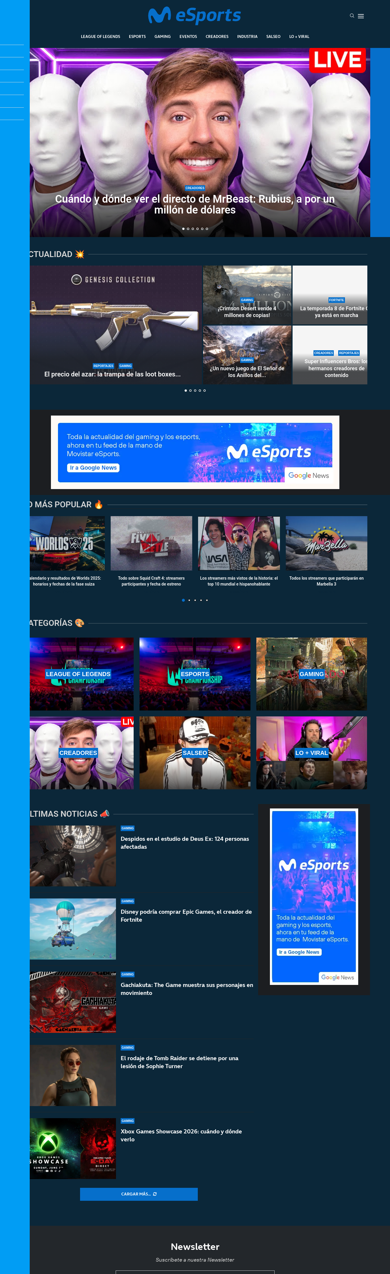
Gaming (163, 36)
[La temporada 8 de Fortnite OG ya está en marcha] (337, 295)
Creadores (217, 36)
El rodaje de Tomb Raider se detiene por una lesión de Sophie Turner (179, 1063)
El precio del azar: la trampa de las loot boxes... (112, 374)
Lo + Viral (299, 36)
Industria (247, 36)
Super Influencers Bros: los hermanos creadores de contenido (337, 368)
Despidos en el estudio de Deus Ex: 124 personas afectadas (185, 843)
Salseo (273, 36)
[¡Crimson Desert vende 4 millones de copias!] (247, 295)
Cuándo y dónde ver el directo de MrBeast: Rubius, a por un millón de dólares (195, 204)
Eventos (188, 36)
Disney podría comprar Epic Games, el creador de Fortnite (186, 916)
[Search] (352, 16)
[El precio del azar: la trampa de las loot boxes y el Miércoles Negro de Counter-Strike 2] (113, 325)
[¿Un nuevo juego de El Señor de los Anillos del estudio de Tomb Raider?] (247, 355)
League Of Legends (100, 36)
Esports (137, 36)
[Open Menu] (361, 16)
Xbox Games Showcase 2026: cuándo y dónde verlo (181, 1143)
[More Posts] (139, 1194)
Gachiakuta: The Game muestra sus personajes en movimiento (187, 989)
